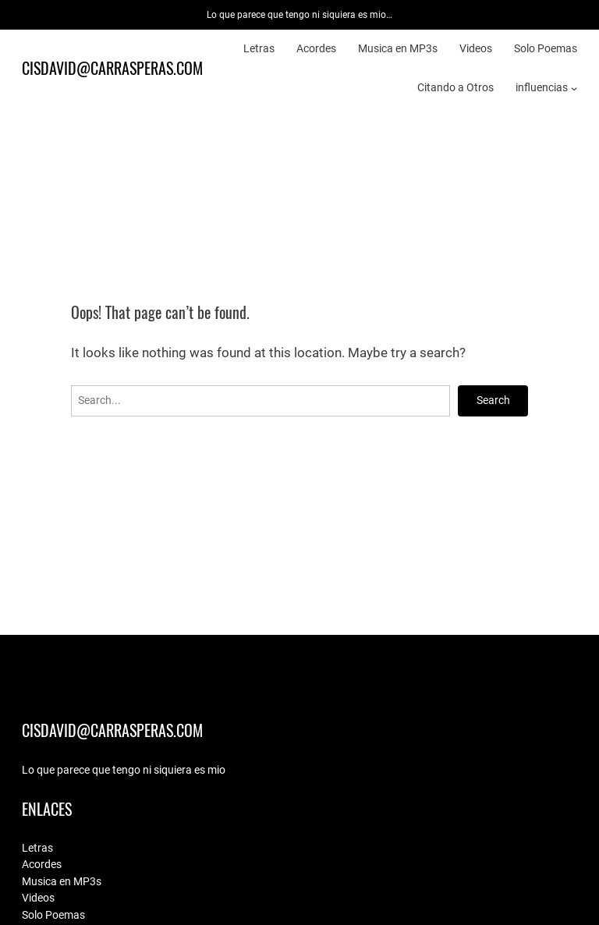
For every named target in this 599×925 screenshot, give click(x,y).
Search (493, 400)
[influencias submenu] (574, 87)
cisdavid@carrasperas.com (112, 68)
